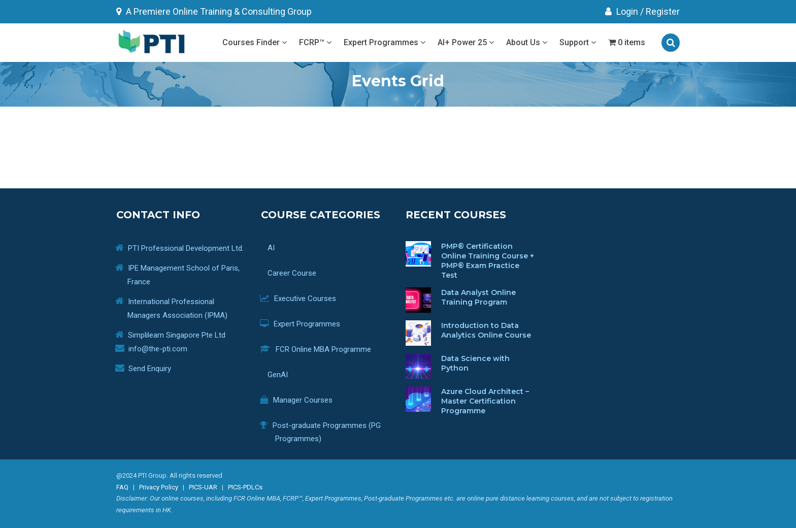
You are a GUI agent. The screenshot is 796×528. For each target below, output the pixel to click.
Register (663, 11)
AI (332, 249)
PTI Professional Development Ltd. (186, 248)
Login (621, 11)
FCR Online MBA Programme (323, 349)
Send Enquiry (149, 368)
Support (577, 42)
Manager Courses (304, 400)
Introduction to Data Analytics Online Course (486, 330)
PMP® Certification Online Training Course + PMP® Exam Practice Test (487, 261)
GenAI (281, 374)
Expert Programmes (384, 42)
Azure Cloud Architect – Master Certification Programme (485, 401)
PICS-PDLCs (245, 487)
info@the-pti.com (157, 348)
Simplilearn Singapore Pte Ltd (176, 335)
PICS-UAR (203, 487)
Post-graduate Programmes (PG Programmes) (328, 432)
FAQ (122, 487)
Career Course (295, 273)
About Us (526, 42)
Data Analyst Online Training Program (478, 297)
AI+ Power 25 (466, 42)
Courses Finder (254, 42)
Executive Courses (305, 298)
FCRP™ (315, 42)
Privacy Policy (158, 487)
